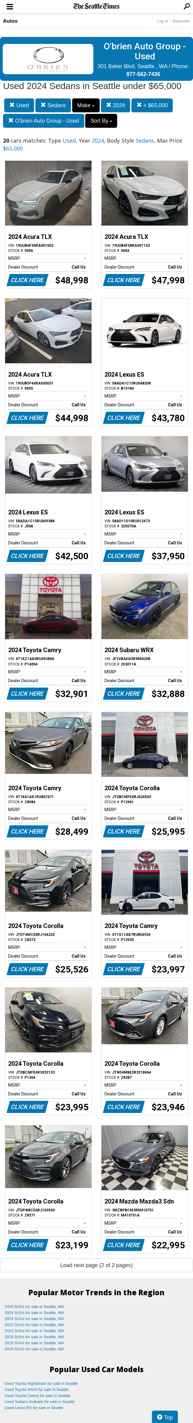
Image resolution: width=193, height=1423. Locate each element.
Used (19, 105)
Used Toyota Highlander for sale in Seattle (41, 1383)
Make (86, 105)
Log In (162, 21)
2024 (115, 105)
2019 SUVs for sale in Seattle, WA (34, 1343)
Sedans (53, 105)
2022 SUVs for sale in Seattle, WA (34, 1324)
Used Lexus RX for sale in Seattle (34, 1407)
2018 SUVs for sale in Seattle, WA (34, 1349)
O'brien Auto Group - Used (43, 120)
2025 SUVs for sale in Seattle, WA (34, 1306)
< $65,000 (152, 105)
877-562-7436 (143, 74)
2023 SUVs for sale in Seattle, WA (34, 1318)
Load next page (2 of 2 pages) (96, 1265)
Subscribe (181, 21)
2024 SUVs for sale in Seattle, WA (34, 1312)
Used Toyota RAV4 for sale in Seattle (37, 1389)
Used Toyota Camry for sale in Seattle (37, 1395)
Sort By (101, 121)
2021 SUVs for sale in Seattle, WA (34, 1331)
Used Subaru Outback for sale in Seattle (40, 1401)
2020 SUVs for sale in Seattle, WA (34, 1337)
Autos (10, 21)
